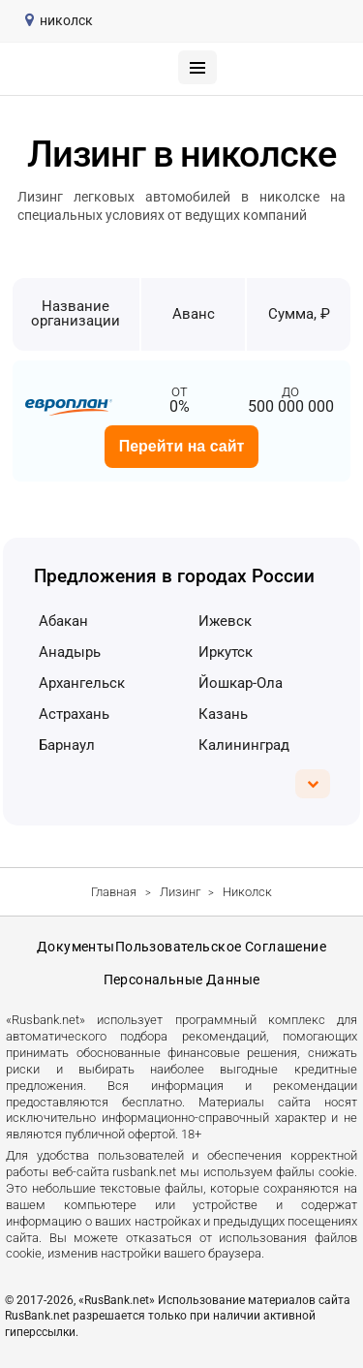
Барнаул (67, 745)
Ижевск (225, 621)
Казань (223, 714)
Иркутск (225, 652)
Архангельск (82, 683)
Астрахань (74, 714)
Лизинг (180, 892)
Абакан (63, 621)
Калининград (243, 745)
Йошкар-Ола (240, 683)
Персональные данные (182, 979)
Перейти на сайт (182, 446)
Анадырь (70, 652)
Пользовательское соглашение (220, 946)
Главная (113, 892)
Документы (76, 946)
